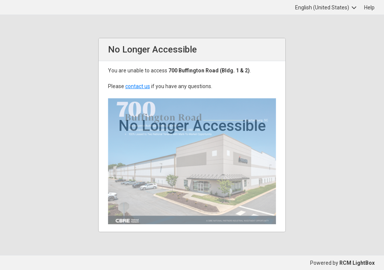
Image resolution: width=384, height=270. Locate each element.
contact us (137, 86)
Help (369, 7)
